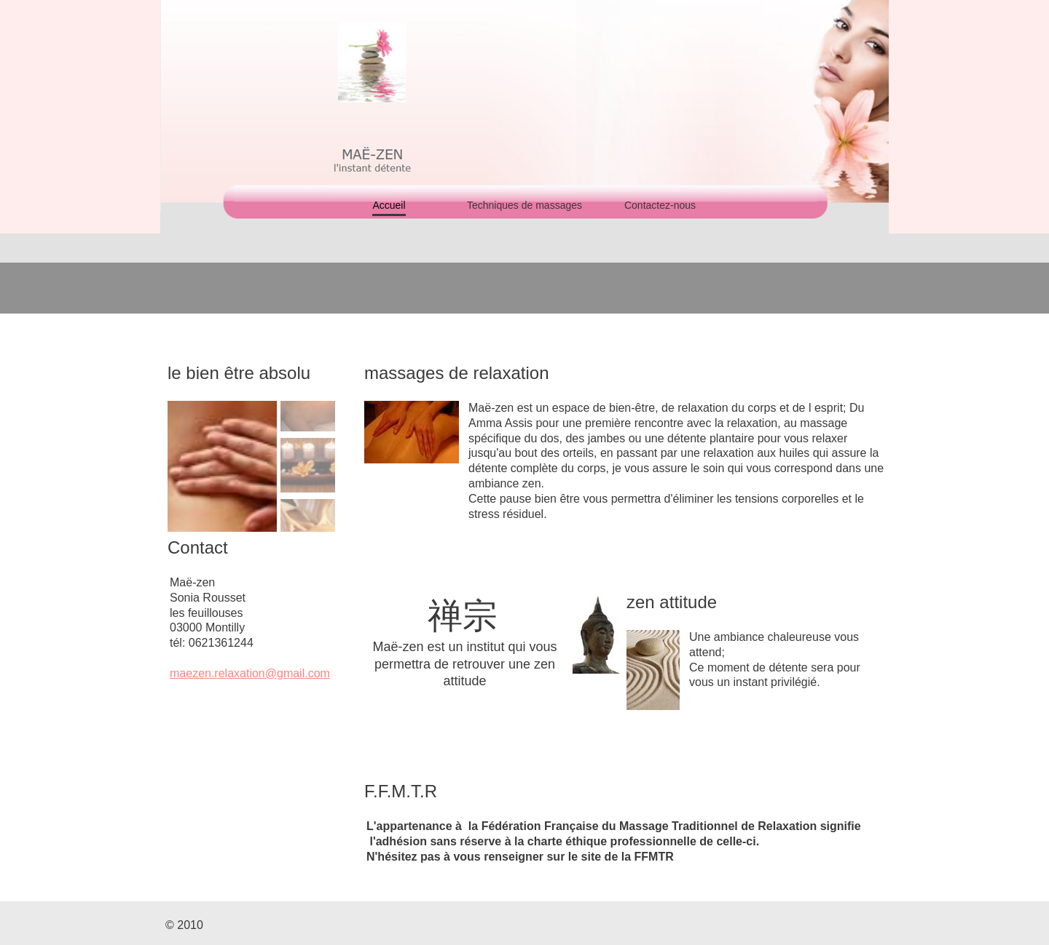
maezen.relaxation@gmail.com (250, 673)
